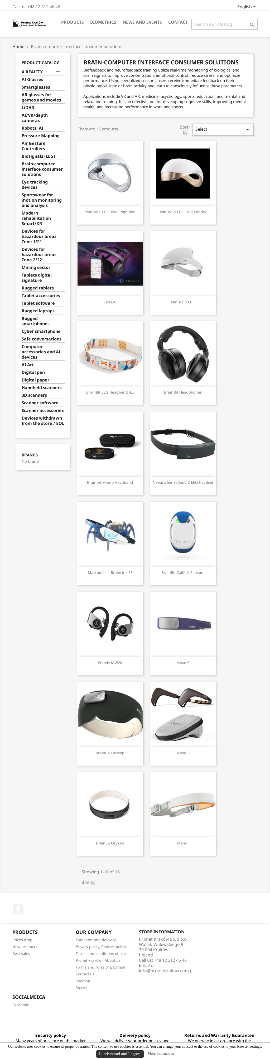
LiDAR (28, 107)
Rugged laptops (38, 311)
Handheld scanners (42, 387)
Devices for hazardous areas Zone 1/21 (39, 236)
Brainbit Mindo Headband (110, 482)
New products (24, 946)
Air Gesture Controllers (34, 146)
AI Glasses (32, 79)
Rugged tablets (38, 288)
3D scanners (34, 395)
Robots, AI (32, 128)
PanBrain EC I (183, 301)
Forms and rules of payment (101, 967)
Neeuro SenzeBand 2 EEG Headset (183, 482)
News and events (142, 22)
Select (223, 129)
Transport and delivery (96, 939)
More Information (161, 1054)
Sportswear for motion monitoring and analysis (42, 200)
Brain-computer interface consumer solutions (42, 169)
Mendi (183, 843)
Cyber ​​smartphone (41, 331)
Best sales (21, 953)
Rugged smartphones (36, 321)
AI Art (28, 365)
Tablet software (38, 303)
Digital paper (35, 380)
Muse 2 (182, 752)
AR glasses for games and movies (41, 97)
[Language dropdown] (247, 7)
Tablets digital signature (37, 277)
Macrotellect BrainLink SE (110, 572)
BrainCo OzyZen (110, 843)
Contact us (85, 973)
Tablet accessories (41, 295)
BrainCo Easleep (110, 752)
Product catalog (41, 62)
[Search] (224, 24)
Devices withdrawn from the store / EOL (43, 420)
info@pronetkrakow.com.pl (166, 971)
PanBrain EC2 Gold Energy (183, 211)
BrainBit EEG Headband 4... (110, 392)
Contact (178, 22)
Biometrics (103, 22)
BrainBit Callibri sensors (182, 572)
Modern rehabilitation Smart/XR (36, 218)
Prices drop (22, 939)
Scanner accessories (43, 410)
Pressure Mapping (41, 136)
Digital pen (33, 372)
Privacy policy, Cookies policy (101, 946)
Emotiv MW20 (110, 662)
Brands (30, 455)
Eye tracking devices (35, 184)
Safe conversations (41, 339)
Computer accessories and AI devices (41, 352)
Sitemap (83, 980)
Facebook (18, 909)
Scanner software (40, 403)
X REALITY (32, 72)
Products (72, 22)
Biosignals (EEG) (38, 156)
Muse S (182, 662)
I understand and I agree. (120, 1054)
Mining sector (36, 267)
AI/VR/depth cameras (35, 118)
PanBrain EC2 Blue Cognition (110, 211)
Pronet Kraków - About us (98, 960)
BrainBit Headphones (183, 392)
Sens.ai (110, 301)
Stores (81, 987)
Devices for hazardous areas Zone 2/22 (39, 255)
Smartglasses (36, 87)
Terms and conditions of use (101, 953)
